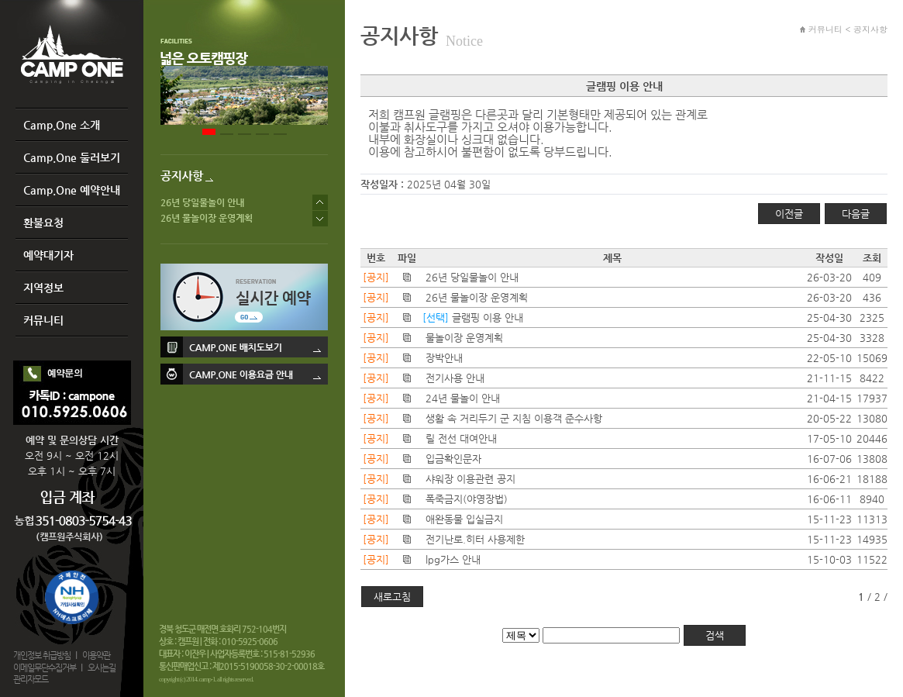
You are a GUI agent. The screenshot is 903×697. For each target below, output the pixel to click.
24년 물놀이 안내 (463, 398)
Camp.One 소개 (61, 125)
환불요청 (43, 222)
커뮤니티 (43, 320)
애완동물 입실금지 (464, 519)
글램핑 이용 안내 (487, 317)
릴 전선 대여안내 (461, 438)
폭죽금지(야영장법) (467, 499)
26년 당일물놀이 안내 (202, 202)
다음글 (856, 213)
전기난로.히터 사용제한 (475, 539)
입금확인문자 (453, 458)
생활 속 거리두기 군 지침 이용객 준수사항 (514, 418)
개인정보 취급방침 (42, 655)
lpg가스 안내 (453, 559)
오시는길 (101, 668)
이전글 (789, 213)
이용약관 (96, 655)
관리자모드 (30, 680)
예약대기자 (48, 255)
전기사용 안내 (455, 378)
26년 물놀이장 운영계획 (206, 217)
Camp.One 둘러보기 (71, 157)
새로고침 (392, 596)
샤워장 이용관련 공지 (470, 479)
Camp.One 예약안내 (71, 190)
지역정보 (43, 287)
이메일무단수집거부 (44, 668)
